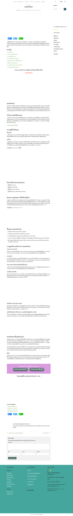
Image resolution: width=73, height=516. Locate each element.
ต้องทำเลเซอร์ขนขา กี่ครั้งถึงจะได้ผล (15, 60)
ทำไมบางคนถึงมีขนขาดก (13, 54)
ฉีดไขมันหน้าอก (57, 42)
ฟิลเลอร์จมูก (9, 486)
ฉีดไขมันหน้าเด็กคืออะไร (12, 411)
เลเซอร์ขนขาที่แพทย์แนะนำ (13, 67)
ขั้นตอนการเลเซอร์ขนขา (12, 63)
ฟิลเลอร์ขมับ (9, 482)
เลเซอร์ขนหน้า (47, 433)
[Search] (65, 2)
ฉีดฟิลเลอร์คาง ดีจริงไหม (12, 409)
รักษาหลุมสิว (56, 44)
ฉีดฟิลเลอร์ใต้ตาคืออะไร (12, 406)
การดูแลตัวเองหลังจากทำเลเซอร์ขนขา (15, 65)
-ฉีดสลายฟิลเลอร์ (30, 484)
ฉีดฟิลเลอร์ (56, 36)
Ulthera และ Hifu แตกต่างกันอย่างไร (15, 433)
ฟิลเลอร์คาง (9, 479)
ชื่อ (9, 451)
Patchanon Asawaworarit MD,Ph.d (35, 10)
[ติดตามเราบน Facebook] (55, 1)
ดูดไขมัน (55, 40)
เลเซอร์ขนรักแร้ (15, 147)
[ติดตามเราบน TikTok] (58, 1)
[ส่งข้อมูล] (65, 9)
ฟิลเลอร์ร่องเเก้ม (10, 475)
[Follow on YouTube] (61, 1)
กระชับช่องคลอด (57, 46)
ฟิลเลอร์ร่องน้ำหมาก (11, 484)
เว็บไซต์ (38, 451)
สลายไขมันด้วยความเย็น (58, 49)
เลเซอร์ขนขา (10, 52)
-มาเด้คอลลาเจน (30, 481)
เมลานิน (45, 342)
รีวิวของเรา (32, 1)
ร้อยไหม (55, 51)
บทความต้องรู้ (37, 1)
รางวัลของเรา (43, 1)
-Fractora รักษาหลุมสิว (31, 479)
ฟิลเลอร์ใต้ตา (9, 473)
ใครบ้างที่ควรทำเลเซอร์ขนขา (13, 58)
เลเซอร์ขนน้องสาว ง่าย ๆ (17, 207)
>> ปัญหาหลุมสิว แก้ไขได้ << (12, 125)
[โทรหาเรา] (60, 1)
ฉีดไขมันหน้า (56, 38)
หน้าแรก (15, 1)
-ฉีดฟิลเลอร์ (9, 470)
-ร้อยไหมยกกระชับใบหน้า (32, 476)
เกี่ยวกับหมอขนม (21, 1)
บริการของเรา (27, 1)
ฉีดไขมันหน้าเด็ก (10, 491)
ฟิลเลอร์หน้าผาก (10, 477)
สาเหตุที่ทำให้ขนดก (12, 56)
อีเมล (23, 451)
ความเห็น (10, 442)
